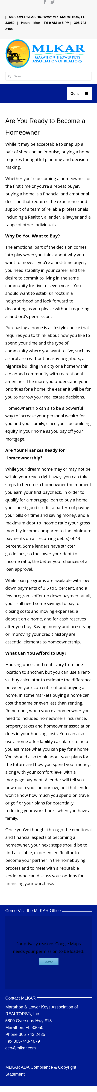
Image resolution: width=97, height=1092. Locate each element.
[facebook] (45, 2)
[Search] (9, 76)
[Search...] (48, 76)
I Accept (48, 961)
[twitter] (52, 2)
